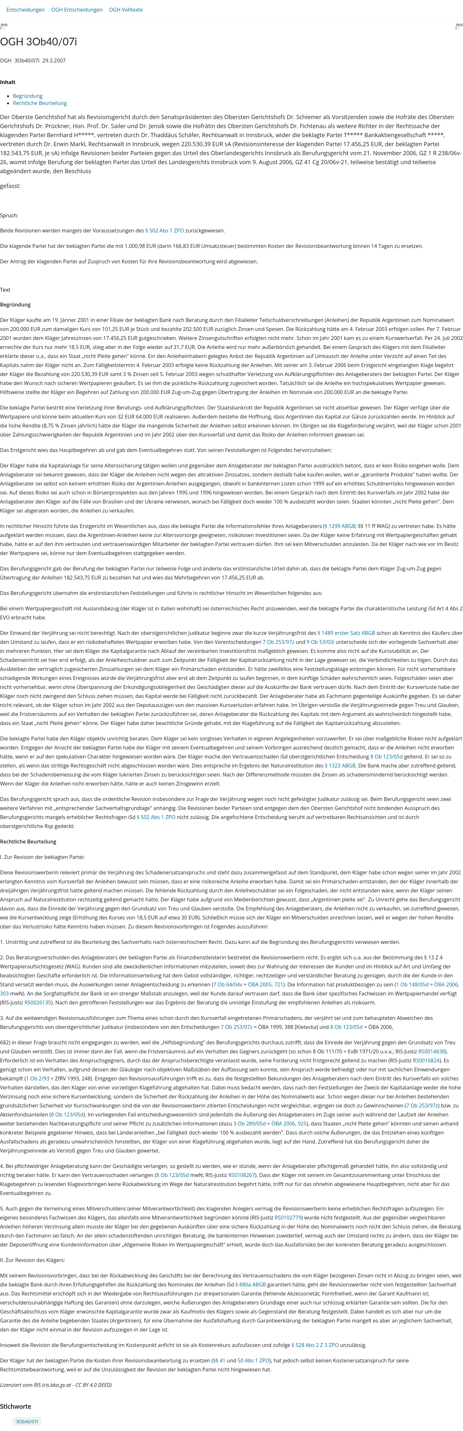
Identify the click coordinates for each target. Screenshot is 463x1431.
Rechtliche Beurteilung (40, 103)
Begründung (27, 95)
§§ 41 (219, 1360)
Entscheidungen (25, 9)
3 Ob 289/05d (249, 1123)
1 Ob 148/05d (412, 984)
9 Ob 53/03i (320, 641)
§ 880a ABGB (250, 1284)
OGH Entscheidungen (76, 9)
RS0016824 (426, 1060)
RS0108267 (241, 1175)
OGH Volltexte (126, 9)
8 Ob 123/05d (386, 756)
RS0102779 (288, 1217)
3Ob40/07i (27, 1421)
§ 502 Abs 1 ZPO (164, 230)
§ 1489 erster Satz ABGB (346, 632)
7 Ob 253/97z (279, 641)
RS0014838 (431, 1051)
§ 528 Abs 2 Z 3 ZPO (315, 1345)
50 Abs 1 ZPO (253, 1360)
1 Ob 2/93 (38, 1078)
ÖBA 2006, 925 (288, 1123)
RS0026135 (37, 1002)
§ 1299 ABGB (340, 526)
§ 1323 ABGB (340, 765)
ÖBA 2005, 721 (265, 984)
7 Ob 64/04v (227, 984)
